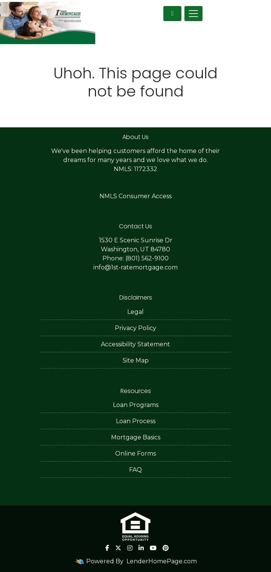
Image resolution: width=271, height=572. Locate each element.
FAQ (135, 469)
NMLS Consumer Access (135, 196)
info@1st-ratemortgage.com (135, 267)
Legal (135, 311)
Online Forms (135, 453)
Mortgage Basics (135, 437)
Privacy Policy (135, 328)
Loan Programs (135, 404)
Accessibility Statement (135, 344)
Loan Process (135, 421)
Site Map (136, 360)
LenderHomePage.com (161, 561)
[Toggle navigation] (193, 13)
